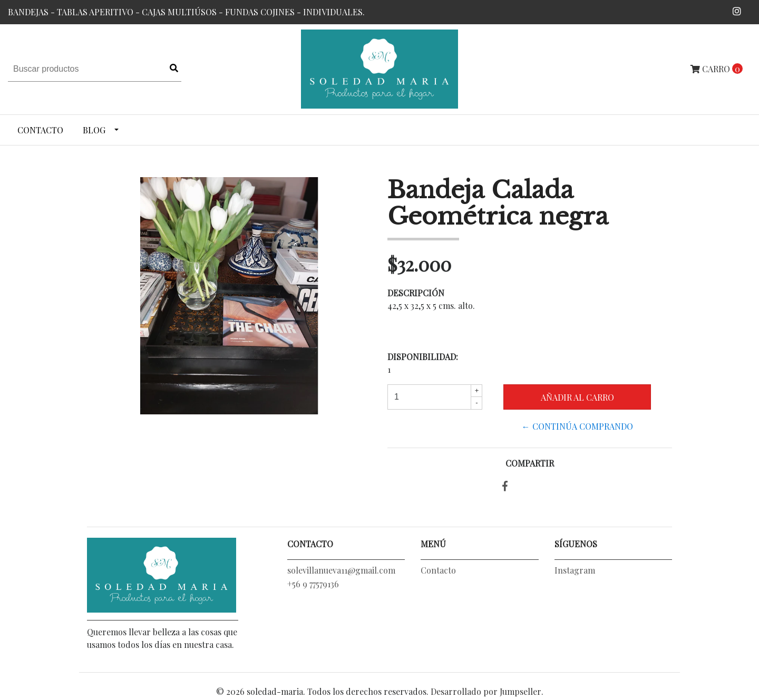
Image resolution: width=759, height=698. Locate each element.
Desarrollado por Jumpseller (486, 691)
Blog (94, 129)
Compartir (529, 463)
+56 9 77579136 (313, 583)
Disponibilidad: (422, 356)
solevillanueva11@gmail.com (341, 570)
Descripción (415, 292)
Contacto (40, 129)
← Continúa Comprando (577, 426)
